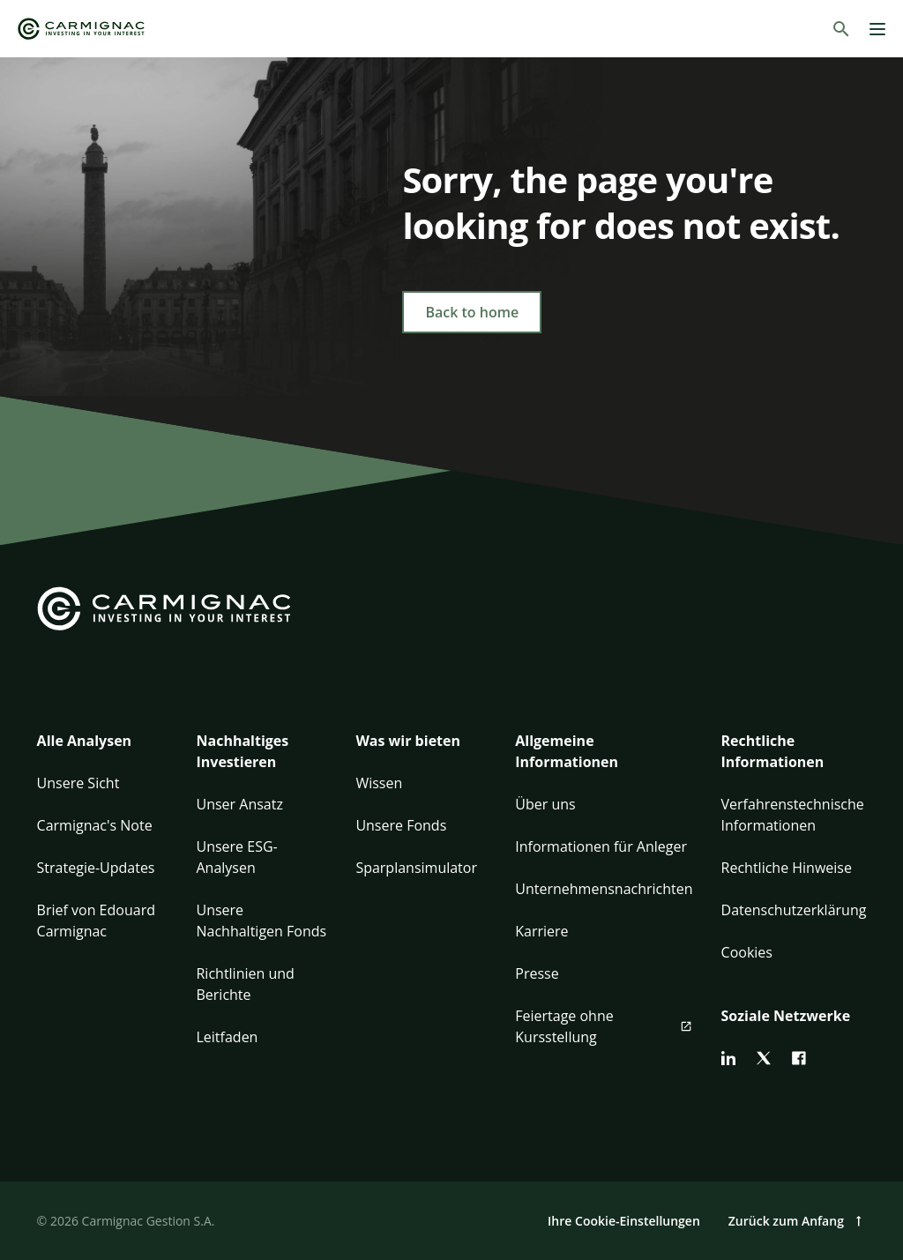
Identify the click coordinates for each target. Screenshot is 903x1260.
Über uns (545, 804)
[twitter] (764, 1058)
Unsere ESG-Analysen (236, 857)
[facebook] (799, 1058)
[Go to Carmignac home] (81, 29)
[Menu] (877, 29)
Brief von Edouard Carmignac (96, 920)
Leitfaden (226, 1037)
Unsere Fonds (400, 825)
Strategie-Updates (96, 867)
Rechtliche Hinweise (786, 867)
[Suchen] (841, 29)
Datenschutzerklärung (794, 910)
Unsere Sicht (78, 783)
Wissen (378, 783)
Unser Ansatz (239, 804)
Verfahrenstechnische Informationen (792, 814)
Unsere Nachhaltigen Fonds (261, 920)
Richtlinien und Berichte (245, 984)
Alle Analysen (84, 740)
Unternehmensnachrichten (603, 888)
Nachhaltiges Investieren (242, 751)
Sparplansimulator (416, 867)
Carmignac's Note (95, 825)
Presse (536, 973)
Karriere (541, 931)
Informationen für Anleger (601, 846)
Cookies (746, 952)
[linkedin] (728, 1058)
